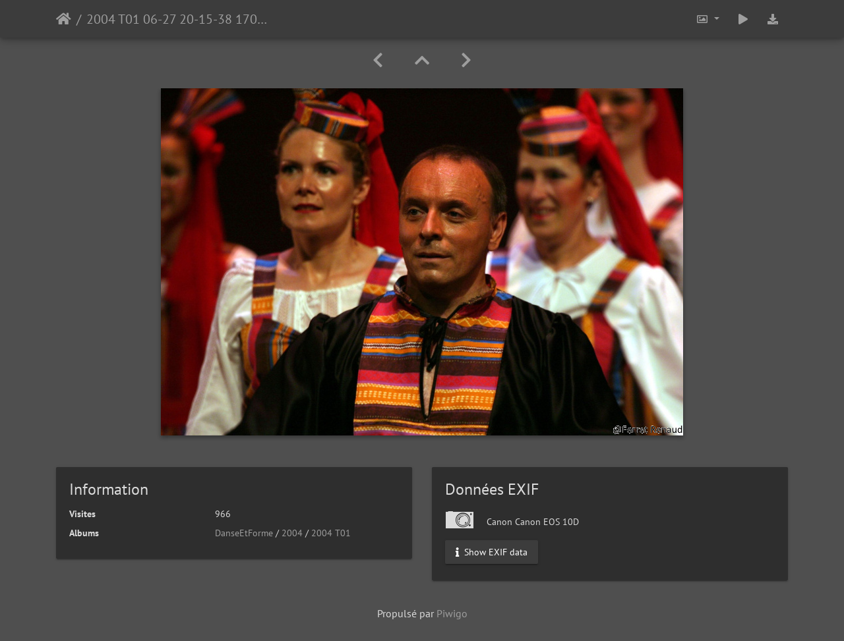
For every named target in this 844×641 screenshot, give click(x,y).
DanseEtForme (244, 533)
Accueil (63, 19)
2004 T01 (331, 533)
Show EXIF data (492, 552)
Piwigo (452, 613)
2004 (292, 533)
